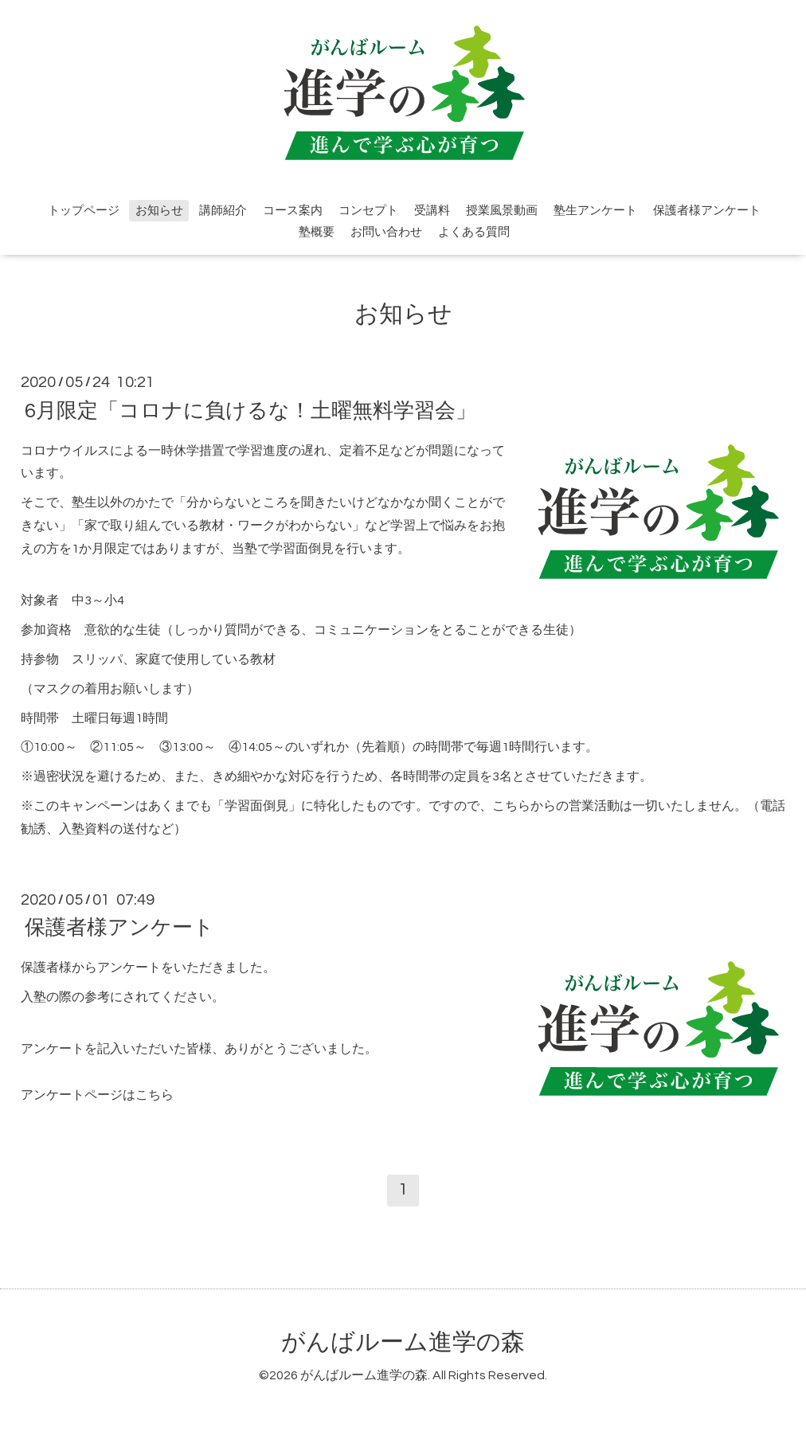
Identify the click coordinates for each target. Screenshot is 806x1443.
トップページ (83, 211)
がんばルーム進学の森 (403, 1342)
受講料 (432, 211)
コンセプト (368, 211)
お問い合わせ (386, 232)
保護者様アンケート (707, 211)
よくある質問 (474, 232)
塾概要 (317, 232)
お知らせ (159, 211)
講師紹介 (223, 211)
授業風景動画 (502, 211)
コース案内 (293, 211)
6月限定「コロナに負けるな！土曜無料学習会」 (250, 410)
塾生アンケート (595, 211)
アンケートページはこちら (97, 1095)
